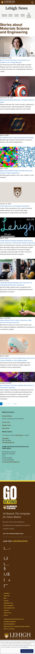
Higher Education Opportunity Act (14, 619)
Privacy (6, 615)
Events (17, 15)
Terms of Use (7, 613)
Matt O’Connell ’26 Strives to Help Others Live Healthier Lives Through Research (15, 61)
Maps (5, 598)
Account (6, 610)
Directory (7, 596)
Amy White (5, 438)
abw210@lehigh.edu (8, 443)
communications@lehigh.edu (10, 462)
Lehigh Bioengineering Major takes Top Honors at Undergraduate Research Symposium (16, 284)
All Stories (29, 15)
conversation (20, 541)
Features (4, 15)
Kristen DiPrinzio (7, 416)
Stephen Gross (6, 425)
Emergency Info (8, 603)
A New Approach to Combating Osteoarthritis (14, 206)
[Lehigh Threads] (6, 586)
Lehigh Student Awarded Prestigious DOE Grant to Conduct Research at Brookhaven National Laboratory (17, 242)
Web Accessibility (9, 605)
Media (23, 15)
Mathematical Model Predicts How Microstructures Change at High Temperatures (16, 172)
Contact (6, 601)
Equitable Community (10, 622)
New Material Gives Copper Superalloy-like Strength (17, 137)
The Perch (6, 593)
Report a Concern (9, 629)
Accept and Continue (27, 651)
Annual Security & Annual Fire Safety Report (17, 626)
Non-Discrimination (9, 624)
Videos (10, 15)
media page (18, 435)
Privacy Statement (24, 647)
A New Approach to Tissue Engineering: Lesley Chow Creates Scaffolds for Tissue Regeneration (17, 359)
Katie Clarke (5, 428)
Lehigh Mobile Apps (9, 608)
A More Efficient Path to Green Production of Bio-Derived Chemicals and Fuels (16, 321)
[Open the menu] (32, 2)
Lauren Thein (6, 422)
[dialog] (17, 647)
